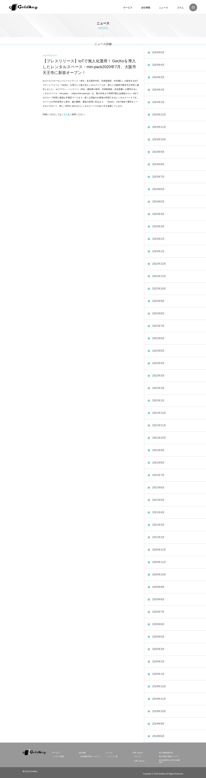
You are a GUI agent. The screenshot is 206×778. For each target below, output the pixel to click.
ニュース (163, 7)
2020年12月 (159, 549)
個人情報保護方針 (166, 753)
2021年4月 (158, 512)
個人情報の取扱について (168, 756)
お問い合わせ (137, 753)
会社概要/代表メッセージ (90, 756)
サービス (127, 7)
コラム (180, 7)
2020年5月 (158, 636)
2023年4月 (158, 214)
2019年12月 (159, 686)
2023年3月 (158, 226)
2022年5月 (158, 350)
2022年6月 (158, 338)
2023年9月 (158, 151)
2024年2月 (158, 89)
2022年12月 (159, 263)
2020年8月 (158, 599)
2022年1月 (158, 400)
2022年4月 (158, 363)
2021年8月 (158, 462)
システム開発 (58, 756)
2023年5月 (158, 201)
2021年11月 (159, 425)
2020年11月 (159, 562)
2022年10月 (159, 288)
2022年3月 (158, 375)
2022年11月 (159, 276)
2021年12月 (159, 413)
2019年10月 (159, 711)
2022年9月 (158, 301)
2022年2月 (158, 388)
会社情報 (145, 7)
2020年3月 (158, 649)
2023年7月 (158, 176)
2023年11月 (159, 127)
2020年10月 (159, 574)
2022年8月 (158, 313)
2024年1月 (158, 102)
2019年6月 (158, 736)
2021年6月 (158, 487)
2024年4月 (158, 64)
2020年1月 (158, 674)
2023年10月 (159, 139)
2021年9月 (158, 450)
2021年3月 (158, 524)
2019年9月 (158, 723)
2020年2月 (158, 661)
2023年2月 (158, 238)
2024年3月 (158, 77)
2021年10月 (159, 437)
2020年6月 (158, 624)
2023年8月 (158, 164)
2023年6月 (158, 189)
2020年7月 (158, 611)
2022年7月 (158, 326)
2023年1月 (158, 251)
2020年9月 (158, 587)
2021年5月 (158, 500)
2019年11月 (159, 698)
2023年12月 (159, 114)
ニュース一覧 (112, 756)
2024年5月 (158, 52)
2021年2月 (158, 537)
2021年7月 (158, 475)
